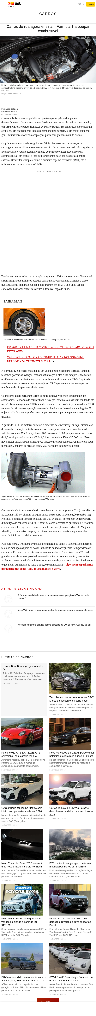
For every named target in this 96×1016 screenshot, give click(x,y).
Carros (48, 14)
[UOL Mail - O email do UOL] (79, 4)
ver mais (48, 1001)
